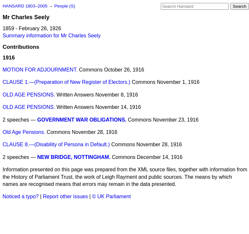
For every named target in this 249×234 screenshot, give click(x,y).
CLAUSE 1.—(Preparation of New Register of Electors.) (66, 82)
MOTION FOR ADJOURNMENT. (40, 69)
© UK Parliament (111, 196)
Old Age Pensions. (24, 132)
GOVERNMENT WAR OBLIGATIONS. (81, 120)
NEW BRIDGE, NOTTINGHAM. (74, 157)
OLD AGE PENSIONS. (29, 95)
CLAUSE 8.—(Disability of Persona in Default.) (56, 144)
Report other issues (65, 196)
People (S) (64, 6)
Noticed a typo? (21, 196)
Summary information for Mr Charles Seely (52, 35)
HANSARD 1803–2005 (25, 6)
